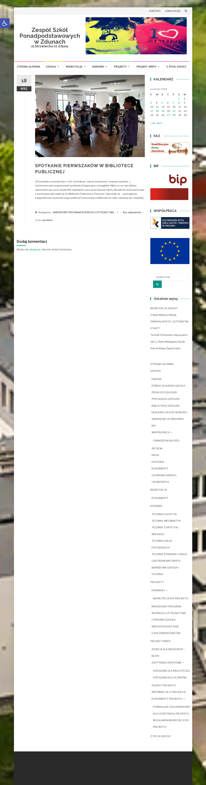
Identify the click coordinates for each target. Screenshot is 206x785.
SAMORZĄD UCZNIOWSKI (168, 418)
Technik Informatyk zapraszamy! (169, 334)
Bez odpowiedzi (132, 212)
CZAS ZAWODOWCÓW (166, 633)
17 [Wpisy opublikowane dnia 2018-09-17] (151, 110)
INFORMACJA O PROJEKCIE (169, 691)
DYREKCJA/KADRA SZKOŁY (168, 385)
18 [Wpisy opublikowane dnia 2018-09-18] (157, 110)
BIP (154, 425)
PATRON (157, 448)
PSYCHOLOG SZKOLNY (166, 398)
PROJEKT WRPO (146, 66)
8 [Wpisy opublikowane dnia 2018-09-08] (179, 102)
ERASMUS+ (158, 590)
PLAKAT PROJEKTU (164, 685)
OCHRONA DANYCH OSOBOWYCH (164, 478)
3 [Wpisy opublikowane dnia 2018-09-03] (151, 102)
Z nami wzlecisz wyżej (163, 314)
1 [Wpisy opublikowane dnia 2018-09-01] (179, 98)
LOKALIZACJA (172, 10)
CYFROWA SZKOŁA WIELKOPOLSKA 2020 (165, 623)
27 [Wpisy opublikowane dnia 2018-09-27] (168, 115)
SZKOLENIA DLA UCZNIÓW (169, 677)
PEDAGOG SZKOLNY (164, 392)
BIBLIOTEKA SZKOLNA (166, 405)
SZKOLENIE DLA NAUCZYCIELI (171, 670)
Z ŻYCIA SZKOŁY (176, 66)
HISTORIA (158, 461)
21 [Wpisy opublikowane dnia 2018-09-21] (174, 110)
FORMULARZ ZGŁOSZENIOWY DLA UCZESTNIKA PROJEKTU (171, 710)
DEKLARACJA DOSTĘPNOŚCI (169, 412)
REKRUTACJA (74, 66)
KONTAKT (155, 10)
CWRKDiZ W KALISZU (166, 440)
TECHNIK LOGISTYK (164, 514)
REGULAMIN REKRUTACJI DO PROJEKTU (171, 723)
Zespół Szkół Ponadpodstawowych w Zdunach (49, 35)
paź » (159, 122)
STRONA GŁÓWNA (28, 66)
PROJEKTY (120, 66)
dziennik (156, 378)
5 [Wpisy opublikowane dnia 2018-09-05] (162, 102)
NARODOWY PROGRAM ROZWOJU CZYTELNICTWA (83, 212)
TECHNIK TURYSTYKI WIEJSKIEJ (165, 530)
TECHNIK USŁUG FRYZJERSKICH (162, 544)
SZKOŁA (51, 66)
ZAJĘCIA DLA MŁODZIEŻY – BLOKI (168, 652)
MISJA (155, 455)
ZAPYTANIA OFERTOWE (167, 662)
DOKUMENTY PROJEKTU (167, 698)
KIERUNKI (98, 66)
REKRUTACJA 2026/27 (163, 308)
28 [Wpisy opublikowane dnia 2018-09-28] (174, 115)
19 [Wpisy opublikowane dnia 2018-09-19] (163, 110)
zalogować (35, 249)
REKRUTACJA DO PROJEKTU (170, 598)
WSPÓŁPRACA (161, 432)
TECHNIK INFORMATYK (166, 520)
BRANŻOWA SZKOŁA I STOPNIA (165, 571)
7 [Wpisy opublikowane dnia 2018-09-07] (173, 102)
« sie (152, 122)
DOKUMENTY (160, 468)
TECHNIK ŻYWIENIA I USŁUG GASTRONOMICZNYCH (169, 557)
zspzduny (47, 220)
